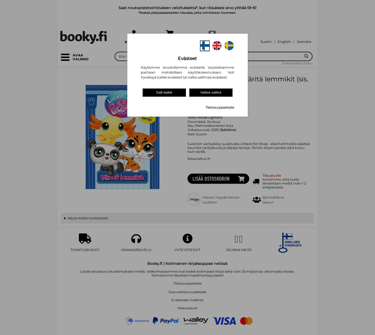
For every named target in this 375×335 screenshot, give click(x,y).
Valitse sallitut (210, 92)
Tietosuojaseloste (219, 107)
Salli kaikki (164, 92)
